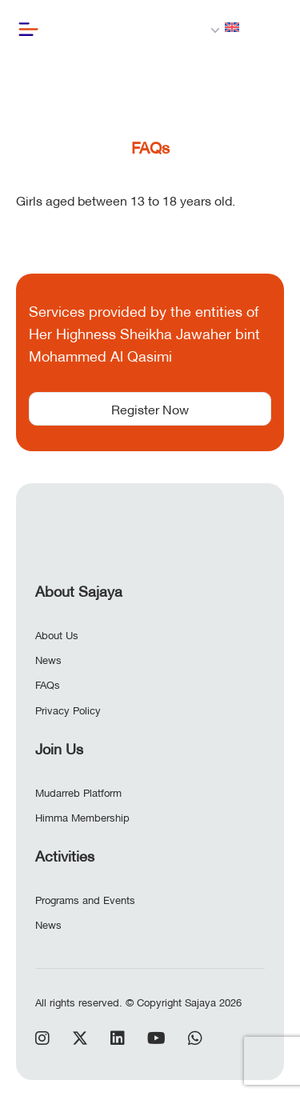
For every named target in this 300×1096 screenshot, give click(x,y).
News (48, 659)
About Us (56, 634)
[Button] (28, 29)
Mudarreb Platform (78, 792)
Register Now (150, 408)
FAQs (47, 684)
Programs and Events (85, 899)
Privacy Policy (68, 709)
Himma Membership (82, 816)
